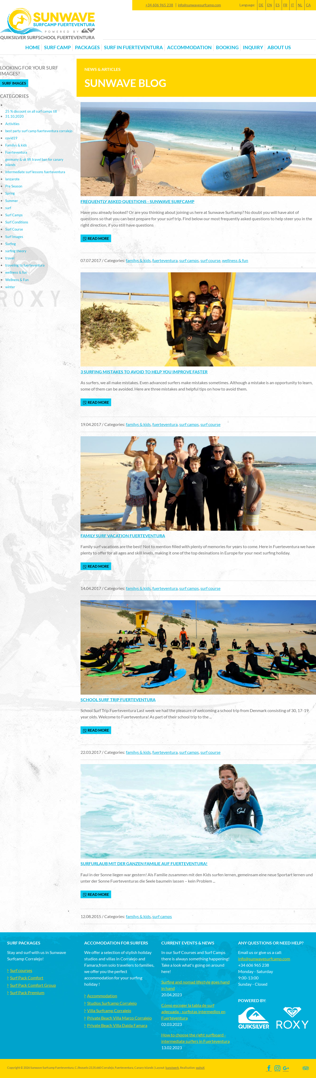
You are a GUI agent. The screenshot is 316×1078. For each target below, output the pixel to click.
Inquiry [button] (253, 47)
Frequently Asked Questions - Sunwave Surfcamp (137, 201)
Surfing (10, 244)
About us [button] (279, 47)
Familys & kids (16, 145)
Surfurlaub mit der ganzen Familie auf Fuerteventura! (144, 863)
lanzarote (12, 179)
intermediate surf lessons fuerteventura (35, 172)
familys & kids (138, 260)
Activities (12, 124)
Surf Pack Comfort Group (33, 985)
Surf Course (14, 229)
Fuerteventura (16, 152)
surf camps (189, 260)
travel (9, 258)
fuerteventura (165, 260)
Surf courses (21, 970)
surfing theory (15, 251)
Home (32, 47)
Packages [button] (87, 47)
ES (278, 5)
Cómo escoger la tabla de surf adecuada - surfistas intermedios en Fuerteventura (193, 1011)
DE (261, 5)
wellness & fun (235, 260)
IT (292, 5)
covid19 (11, 138)
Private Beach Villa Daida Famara (117, 1025)
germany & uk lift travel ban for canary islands (34, 162)
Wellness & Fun (17, 280)
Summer (11, 201)
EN (269, 5)
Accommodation (102, 995)
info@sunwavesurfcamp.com (199, 5)
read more (96, 238)
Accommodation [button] (189, 47)
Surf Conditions (16, 222)
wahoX (200, 1067)
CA (308, 5)
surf (8, 208)
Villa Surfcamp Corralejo (109, 1010)
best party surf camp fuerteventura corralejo (38, 131)
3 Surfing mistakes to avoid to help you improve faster (144, 371)
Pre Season (13, 186)
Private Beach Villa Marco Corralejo (119, 1017)
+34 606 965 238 (159, 5)
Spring (10, 193)
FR (285, 5)
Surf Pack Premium (27, 992)
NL (300, 5)
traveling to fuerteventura (25, 265)
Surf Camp (57, 47)
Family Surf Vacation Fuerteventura (123, 535)
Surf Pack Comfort (26, 977)
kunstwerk (172, 1067)
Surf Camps (14, 215)
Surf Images (14, 83)
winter (10, 287)
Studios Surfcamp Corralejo (112, 1003)
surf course (210, 260)
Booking (227, 47)
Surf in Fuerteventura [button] (133, 47)
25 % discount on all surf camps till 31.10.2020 (31, 113)
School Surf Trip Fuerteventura (118, 699)
